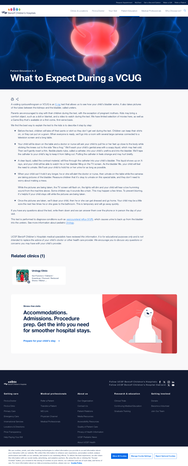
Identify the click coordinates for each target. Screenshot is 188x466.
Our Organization (85, 401)
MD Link (44, 411)
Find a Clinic (9, 406)
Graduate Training (122, 411)
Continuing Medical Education (128, 406)
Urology (70, 222)
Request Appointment (124, 2)
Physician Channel (49, 416)
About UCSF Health (86, 442)
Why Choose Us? (173, 11)
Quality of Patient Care (88, 427)
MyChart (138, 2)
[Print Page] (12, 99)
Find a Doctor (98, 11)
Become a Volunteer (160, 406)
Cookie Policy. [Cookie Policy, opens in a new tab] (76, 464)
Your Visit (113, 11)
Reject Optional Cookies (165, 457)
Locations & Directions (14, 427)
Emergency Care (11, 416)
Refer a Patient (180, 2)
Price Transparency (12, 432)
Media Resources (85, 416)
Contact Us (83, 406)
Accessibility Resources (88, 421)
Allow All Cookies (120, 457)
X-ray (57, 104)
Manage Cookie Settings (141, 457)
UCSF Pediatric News (87, 437)
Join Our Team (157, 411)
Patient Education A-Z (23, 71)
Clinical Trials (120, 401)
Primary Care (9, 411)
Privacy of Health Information (91, 432)
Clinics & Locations (79, 11)
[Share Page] (17, 99)
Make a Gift (167, 2)
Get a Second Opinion (152, 2)
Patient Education (129, 11)
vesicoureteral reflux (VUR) (79, 219)
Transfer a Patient (49, 406)
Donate (154, 401)
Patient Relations (85, 411)
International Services (13, 421)
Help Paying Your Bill (13, 437)
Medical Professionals (151, 11)
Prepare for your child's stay (39, 340)
